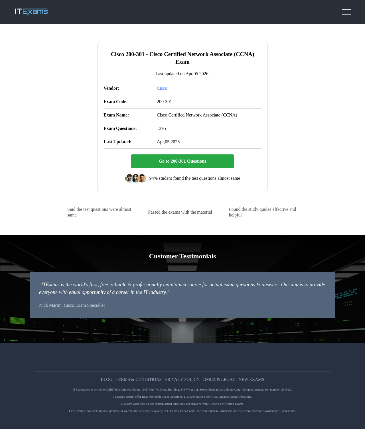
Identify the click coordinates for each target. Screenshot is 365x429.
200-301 (164, 101)
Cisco (162, 88)
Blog (106, 379)
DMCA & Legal (219, 379)
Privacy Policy (182, 379)
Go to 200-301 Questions (182, 161)
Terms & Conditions (139, 379)
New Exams (251, 379)
